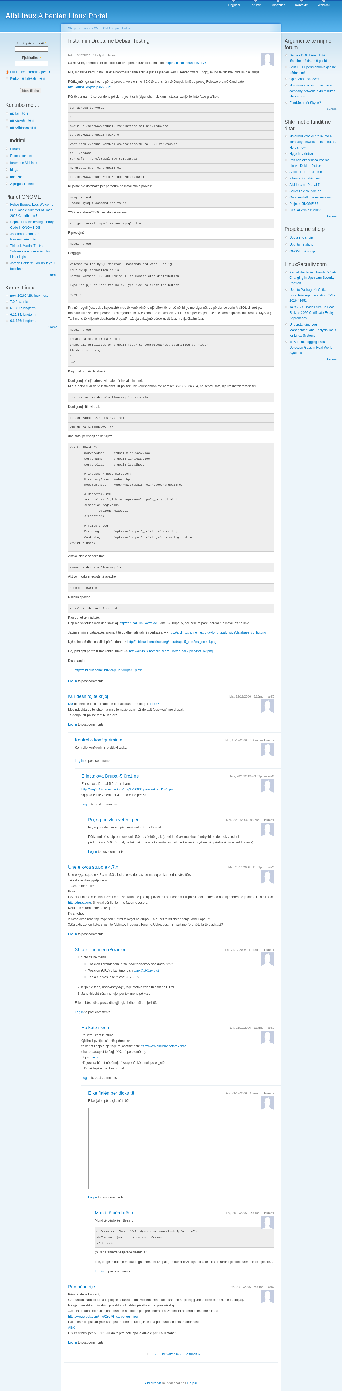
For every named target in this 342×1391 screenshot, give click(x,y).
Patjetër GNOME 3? (303, 204)
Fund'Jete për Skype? (305, 103)
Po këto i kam (95, 1017)
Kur (70, 694)
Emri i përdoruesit (31, 43)
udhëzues (17, 177)
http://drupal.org (79, 893)
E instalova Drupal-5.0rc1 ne (110, 766)
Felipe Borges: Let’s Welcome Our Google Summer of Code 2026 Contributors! (31, 210)
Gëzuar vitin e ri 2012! (305, 210)
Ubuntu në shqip (301, 244)
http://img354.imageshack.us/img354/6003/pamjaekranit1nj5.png (127, 779)
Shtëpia (73, 28)
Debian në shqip (301, 237)
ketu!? (154, 694)
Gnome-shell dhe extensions (310, 197)
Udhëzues (278, 5)
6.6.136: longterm (23, 321)
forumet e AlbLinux (23, 163)
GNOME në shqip (302, 251)
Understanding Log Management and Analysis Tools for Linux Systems (312, 330)
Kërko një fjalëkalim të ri (27, 78)
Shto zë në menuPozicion (100, 939)
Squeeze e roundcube (305, 191)
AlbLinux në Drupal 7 (304, 185)
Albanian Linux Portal (56, 16)
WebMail (324, 5)
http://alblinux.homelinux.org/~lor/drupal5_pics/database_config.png (217, 622)
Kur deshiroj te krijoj (88, 686)
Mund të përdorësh (114, 1202)
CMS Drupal (111, 28)
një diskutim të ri (22, 120)
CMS (97, 28)
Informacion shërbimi (304, 178)
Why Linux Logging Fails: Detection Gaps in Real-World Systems (310, 347)
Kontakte (301, 5)
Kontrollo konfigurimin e (98, 730)
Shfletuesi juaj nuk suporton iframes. (166, 1138)
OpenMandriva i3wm (304, 79)
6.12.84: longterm (23, 314)
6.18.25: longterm (23, 308)
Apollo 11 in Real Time (305, 172)
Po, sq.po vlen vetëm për (113, 809)
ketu (94, 1047)
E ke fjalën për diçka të (111, 1082)
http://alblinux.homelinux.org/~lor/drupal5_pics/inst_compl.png (171, 632)
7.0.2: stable (19, 302)
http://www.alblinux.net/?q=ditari (163, 1036)
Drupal (192, 1372)
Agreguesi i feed (22, 184)
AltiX (71, 1316)
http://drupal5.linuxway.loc (138, 613)
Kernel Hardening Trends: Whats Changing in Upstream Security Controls (312, 277)
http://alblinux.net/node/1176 (185, 63)
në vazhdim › (171, 1343)
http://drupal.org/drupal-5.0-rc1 (90, 87)
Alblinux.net (152, 1372)
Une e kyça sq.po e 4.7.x (93, 857)
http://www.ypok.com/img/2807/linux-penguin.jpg (103, 1305)
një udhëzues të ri (23, 127)
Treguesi (233, 5)
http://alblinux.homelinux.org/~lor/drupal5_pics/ (108, 660)
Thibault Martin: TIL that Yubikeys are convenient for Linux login (30, 251)
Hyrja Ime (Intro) (301, 154)
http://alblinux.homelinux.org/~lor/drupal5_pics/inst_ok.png (171, 641)
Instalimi (127, 28)
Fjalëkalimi (31, 58)
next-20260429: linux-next (29, 295)
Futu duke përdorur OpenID (30, 72)
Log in (72, 671)
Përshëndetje (81, 1275)
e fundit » (193, 1343)
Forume (255, 5)
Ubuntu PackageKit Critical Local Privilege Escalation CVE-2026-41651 (312, 295)
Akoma (52, 275)
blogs (14, 170)
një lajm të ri (19, 113)
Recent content (21, 156)
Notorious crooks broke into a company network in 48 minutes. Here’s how (312, 91)
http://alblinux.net (146, 961)
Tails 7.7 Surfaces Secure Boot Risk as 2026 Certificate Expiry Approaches (311, 312)
